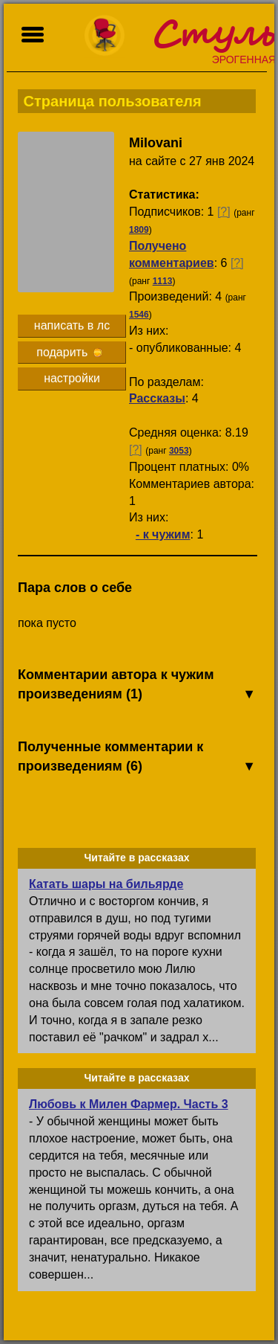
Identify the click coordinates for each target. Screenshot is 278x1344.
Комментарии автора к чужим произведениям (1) (137, 685)
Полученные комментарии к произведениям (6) (137, 757)
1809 (139, 230)
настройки (72, 378)
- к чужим (163, 534)
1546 (139, 314)
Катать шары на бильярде (106, 884)
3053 (179, 451)
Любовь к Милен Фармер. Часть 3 (128, 1104)
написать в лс (72, 325)
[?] (224, 211)
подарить (69, 352)
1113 (163, 281)
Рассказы (157, 398)
